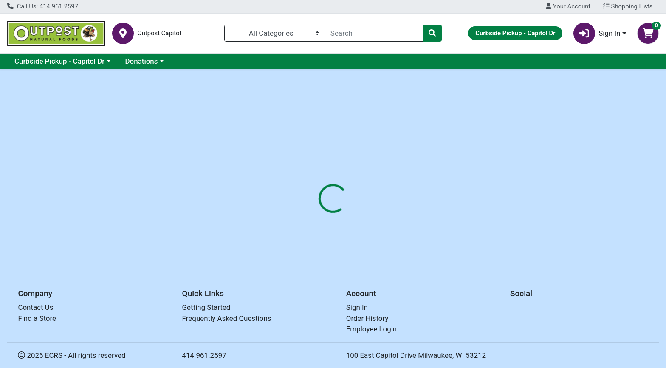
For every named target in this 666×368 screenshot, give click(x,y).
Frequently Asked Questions (226, 318)
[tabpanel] (472, 227)
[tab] (301, 184)
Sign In (357, 307)
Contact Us (35, 307)
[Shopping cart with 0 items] (648, 33)
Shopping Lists (627, 6)
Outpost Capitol (159, 33)
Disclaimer (382, 185)
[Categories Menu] (274, 33)
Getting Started (206, 307)
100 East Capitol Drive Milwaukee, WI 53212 (416, 355)
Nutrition (338, 185)
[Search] (374, 33)
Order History (367, 318)
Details (301, 185)
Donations (141, 61)
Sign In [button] (597, 33)
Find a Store (37, 318)
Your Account (568, 6)
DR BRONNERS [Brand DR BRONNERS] (390, 218)
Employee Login (371, 329)
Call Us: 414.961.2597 (42, 6)
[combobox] (374, 33)
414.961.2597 (204, 355)
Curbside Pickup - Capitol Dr (59, 61)
